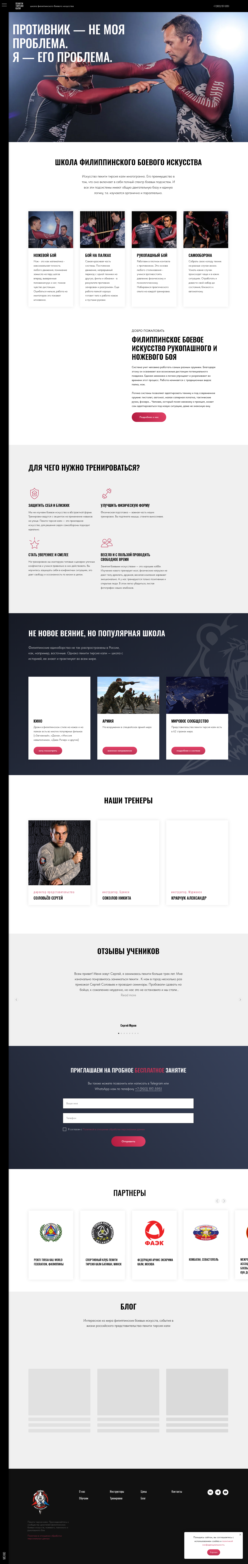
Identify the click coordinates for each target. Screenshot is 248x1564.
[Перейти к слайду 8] (137, 1033)
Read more (128, 995)
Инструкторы (117, 1491)
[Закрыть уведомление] (240, 1534)
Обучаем (83, 1498)
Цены (144, 1491)
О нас (82, 1491)
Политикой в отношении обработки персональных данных (114, 1129)
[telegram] (218, 1494)
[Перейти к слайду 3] (124, 1033)
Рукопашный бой (152, 255)
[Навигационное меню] (4, 5)
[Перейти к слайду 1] (118, 1033)
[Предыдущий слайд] (16, 999)
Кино (38, 721)
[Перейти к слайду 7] (135, 1033)
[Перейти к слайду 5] (129, 1033)
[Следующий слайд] (240, 999)
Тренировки (116, 1498)
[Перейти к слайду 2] (121, 1033)
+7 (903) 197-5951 (148, 1089)
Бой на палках (98, 255)
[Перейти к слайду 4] (126, 1033)
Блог (143, 1498)
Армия (108, 721)
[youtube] (225, 1494)
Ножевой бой (45, 255)
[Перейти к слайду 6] (132, 1033)
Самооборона (200, 255)
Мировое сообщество (190, 721)
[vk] (210, 1494)
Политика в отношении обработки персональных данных (45, 1537)
